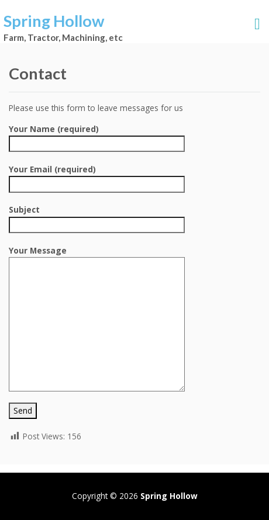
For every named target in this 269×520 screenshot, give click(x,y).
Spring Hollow (54, 20)
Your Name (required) (97, 136)
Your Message (97, 257)
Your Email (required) (97, 176)
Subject (97, 217)
